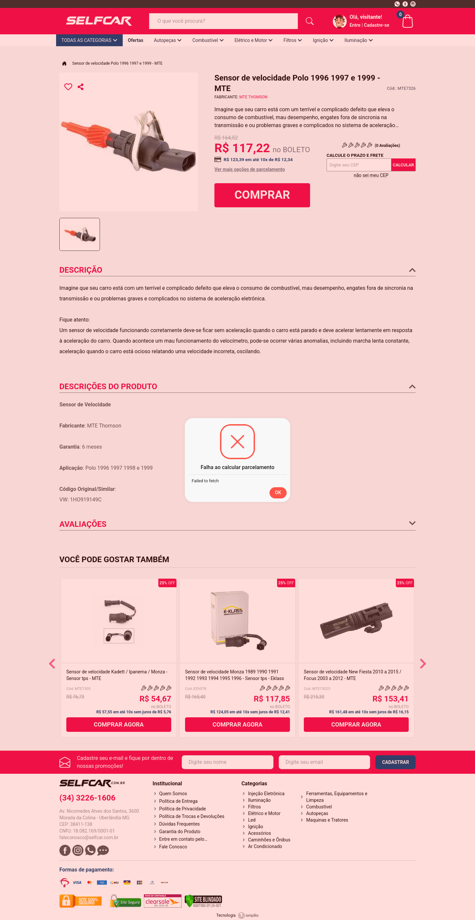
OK (278, 492)
